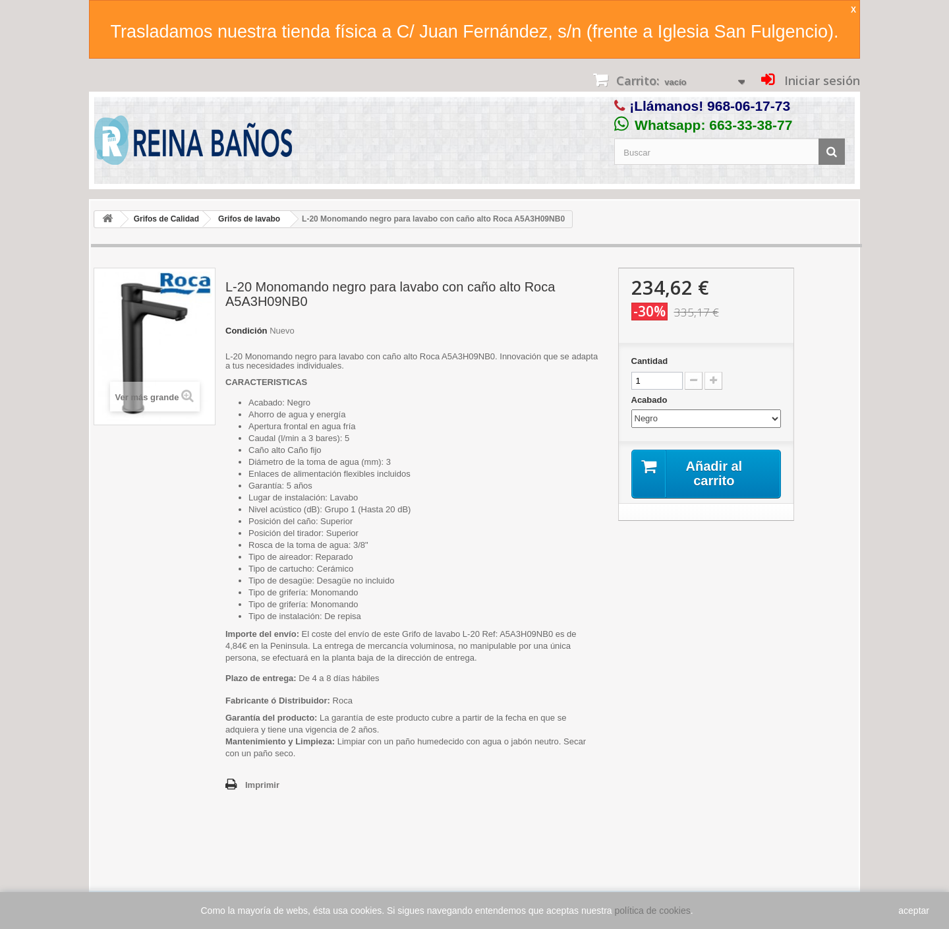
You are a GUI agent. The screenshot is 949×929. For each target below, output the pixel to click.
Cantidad (649, 361)
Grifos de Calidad (166, 219)
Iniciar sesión (820, 80)
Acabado (650, 400)
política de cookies (653, 910)
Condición (246, 331)
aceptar (913, 910)
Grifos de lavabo (249, 219)
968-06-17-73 (748, 105)
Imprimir (262, 785)
